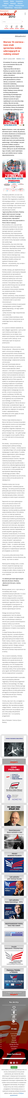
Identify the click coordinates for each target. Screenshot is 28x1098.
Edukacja (13, 3)
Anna (23, 59)
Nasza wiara (18, 8)
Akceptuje (14, 1067)
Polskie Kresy (9, 8)
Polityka (5, 1)
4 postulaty (14, 1034)
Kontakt (14, 1049)
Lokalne (11, 5)
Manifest (14, 1036)
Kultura (6, 3)
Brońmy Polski (19, 5)
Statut (14, 1038)
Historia (20, 3)
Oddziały (14, 1042)
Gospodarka (19, 1)
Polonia (4, 5)
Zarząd (14, 1040)
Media (12, 1)
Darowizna (14, 1046)
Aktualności (20, 36)
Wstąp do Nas (14, 1044)
